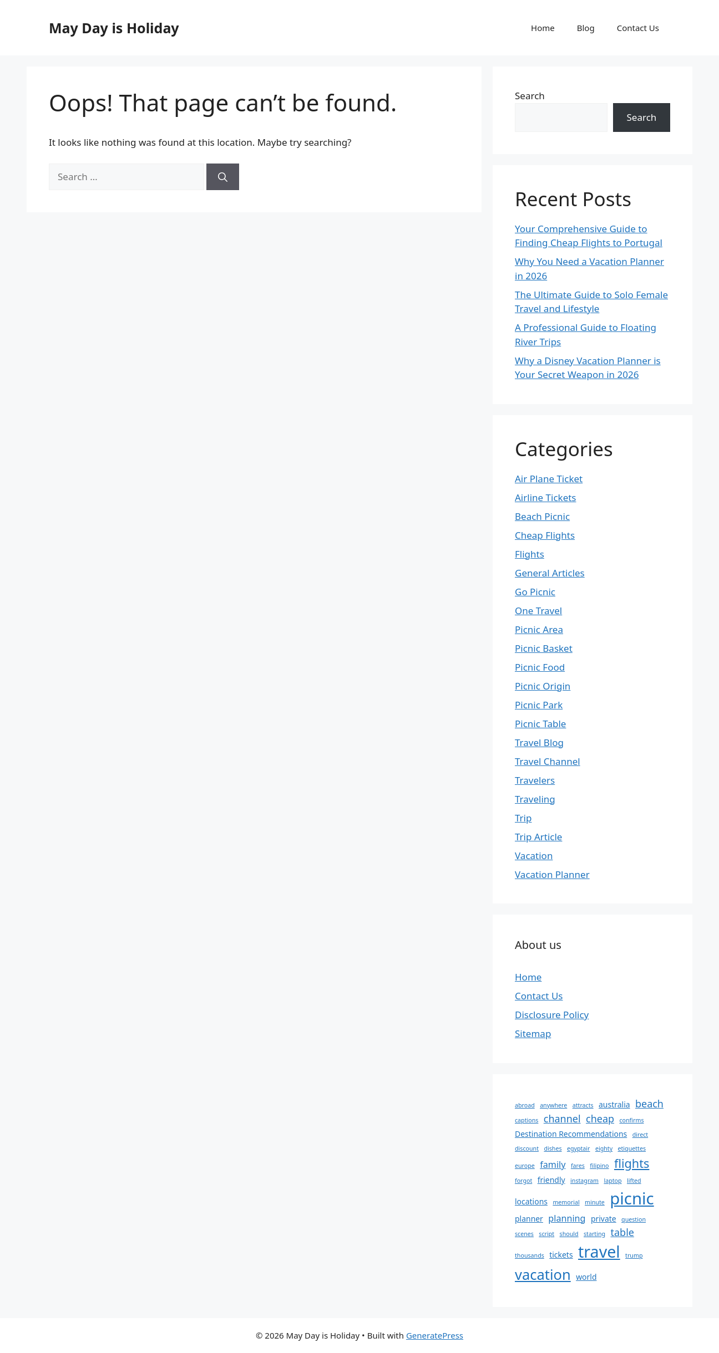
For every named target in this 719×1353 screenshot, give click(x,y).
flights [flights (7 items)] (631, 1163)
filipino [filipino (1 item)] (599, 1166)
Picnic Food (540, 667)
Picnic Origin (542, 686)
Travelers (535, 780)
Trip (523, 817)
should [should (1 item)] (569, 1234)
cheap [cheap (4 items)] (600, 1118)
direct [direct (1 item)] (640, 1134)
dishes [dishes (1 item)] (552, 1148)
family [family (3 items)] (552, 1164)
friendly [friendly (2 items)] (551, 1180)
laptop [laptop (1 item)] (612, 1180)
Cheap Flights (545, 535)
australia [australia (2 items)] (614, 1104)
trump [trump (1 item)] (633, 1255)
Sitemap (533, 1033)
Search (530, 95)
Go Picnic (535, 591)
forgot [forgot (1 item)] (523, 1180)
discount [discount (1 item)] (527, 1148)
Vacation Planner (552, 874)
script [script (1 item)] (546, 1234)
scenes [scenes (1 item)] (524, 1234)
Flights (529, 554)
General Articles (550, 572)
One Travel (538, 610)
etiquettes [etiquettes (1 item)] (632, 1148)
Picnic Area (539, 629)
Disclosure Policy (552, 1014)
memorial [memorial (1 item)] (566, 1202)
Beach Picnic (542, 516)
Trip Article (538, 836)
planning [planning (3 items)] (566, 1218)
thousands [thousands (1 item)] (529, 1255)
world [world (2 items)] (586, 1277)
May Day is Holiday (114, 27)
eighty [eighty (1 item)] (603, 1148)
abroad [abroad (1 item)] (525, 1105)
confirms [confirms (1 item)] (631, 1120)
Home (543, 27)
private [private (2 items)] (603, 1218)
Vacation (534, 855)
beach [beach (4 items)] (649, 1103)
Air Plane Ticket (549, 478)
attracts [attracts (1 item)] (583, 1105)
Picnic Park (539, 704)
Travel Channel (547, 761)
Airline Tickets (545, 497)
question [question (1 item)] (633, 1219)
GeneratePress (434, 1335)
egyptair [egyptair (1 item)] (578, 1148)
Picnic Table (540, 723)
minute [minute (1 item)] (595, 1202)
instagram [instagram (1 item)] (584, 1180)
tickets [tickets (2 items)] (561, 1254)
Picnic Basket (544, 648)
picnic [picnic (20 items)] (632, 1198)
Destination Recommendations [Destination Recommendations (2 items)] (571, 1134)
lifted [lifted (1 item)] (634, 1180)
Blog (586, 27)
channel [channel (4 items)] (562, 1118)
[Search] (222, 177)
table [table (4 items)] (622, 1232)
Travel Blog (539, 742)
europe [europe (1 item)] (525, 1166)
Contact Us (638, 27)
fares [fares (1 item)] (578, 1166)
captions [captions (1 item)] (526, 1120)
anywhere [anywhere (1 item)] (553, 1105)
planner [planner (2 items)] (529, 1218)
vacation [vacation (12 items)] (543, 1274)
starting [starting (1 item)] (594, 1234)
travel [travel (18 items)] (599, 1251)
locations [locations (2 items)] (531, 1201)
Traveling (535, 799)
